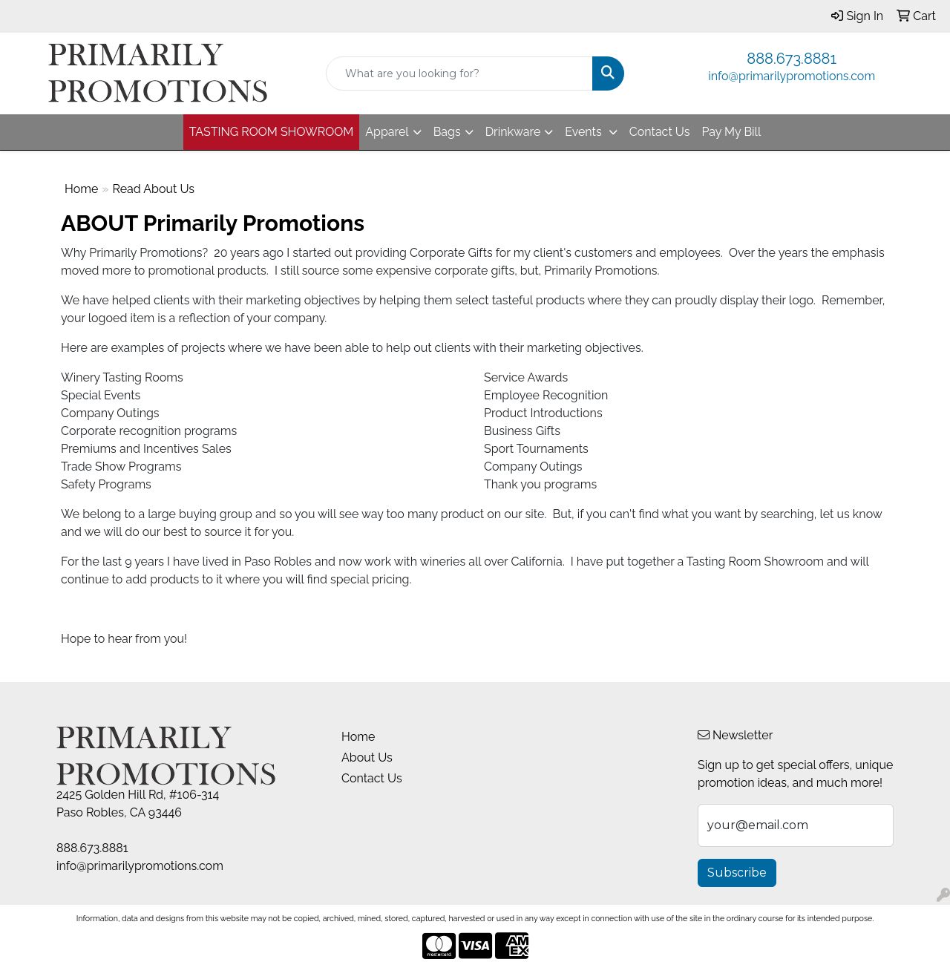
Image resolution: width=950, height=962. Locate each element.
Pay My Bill (731, 132)
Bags (447, 132)
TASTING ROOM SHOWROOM (271, 132)
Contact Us (659, 132)
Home (81, 189)
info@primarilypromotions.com (791, 76)
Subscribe (737, 873)
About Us (367, 757)
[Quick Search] (460, 73)
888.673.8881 (791, 59)
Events (584, 132)
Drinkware (513, 132)
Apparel (386, 132)
